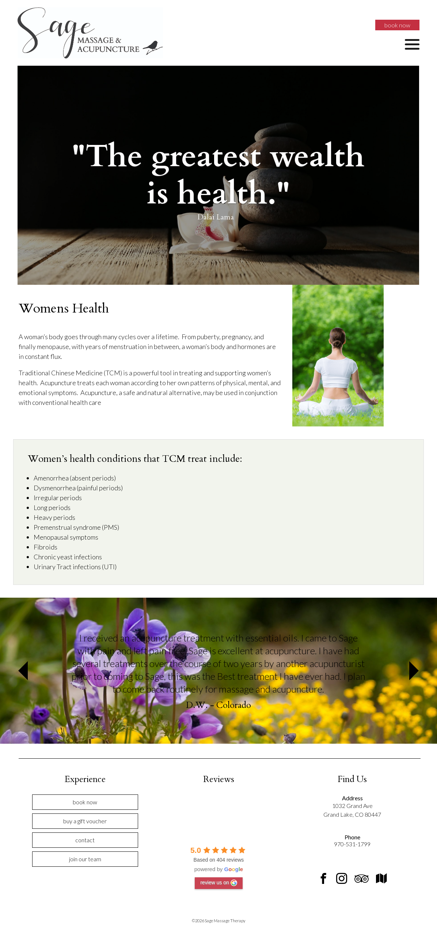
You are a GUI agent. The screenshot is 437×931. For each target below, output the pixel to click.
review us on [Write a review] (218, 883)
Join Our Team (85, 858)
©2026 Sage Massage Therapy (218, 920)
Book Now (397, 25)
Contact (85, 839)
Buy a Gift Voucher (85, 820)
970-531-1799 (352, 843)
